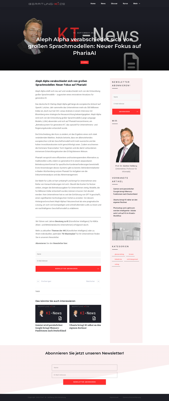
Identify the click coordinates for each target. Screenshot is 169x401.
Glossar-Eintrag (119, 254)
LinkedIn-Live (118, 259)
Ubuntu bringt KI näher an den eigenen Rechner (85, 319)
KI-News (84, 62)
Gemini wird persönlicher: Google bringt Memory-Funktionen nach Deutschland (51, 319)
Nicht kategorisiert (132, 259)
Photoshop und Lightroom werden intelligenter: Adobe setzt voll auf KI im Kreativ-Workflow (126, 212)
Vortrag (117, 264)
